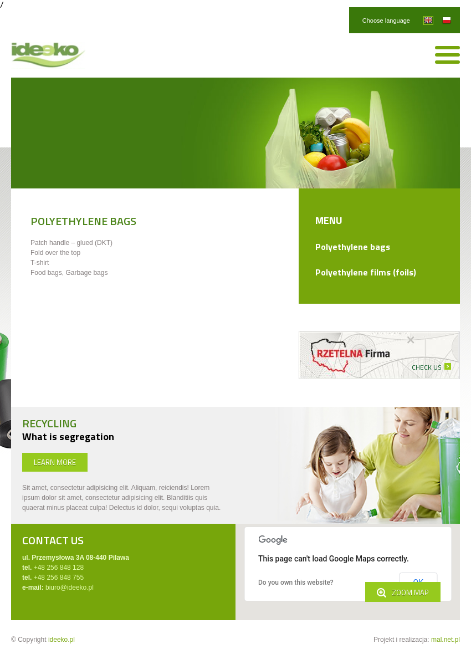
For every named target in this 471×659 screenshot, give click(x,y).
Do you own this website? (296, 582)
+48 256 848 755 (59, 577)
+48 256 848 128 (59, 567)
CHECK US (427, 367)
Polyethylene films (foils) (365, 272)
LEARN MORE (55, 462)
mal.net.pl (445, 639)
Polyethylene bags (352, 246)
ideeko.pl (61, 639)
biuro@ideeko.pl (69, 587)
